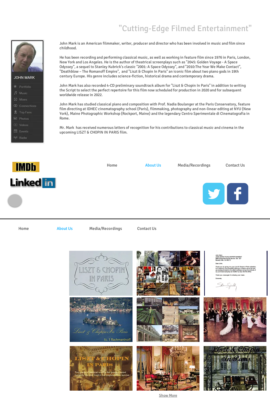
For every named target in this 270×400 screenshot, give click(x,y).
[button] (101, 273)
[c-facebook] (238, 194)
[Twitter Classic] (214, 194)
